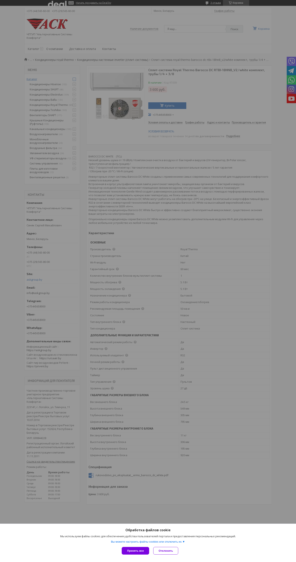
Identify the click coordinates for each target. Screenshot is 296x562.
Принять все (135, 550)
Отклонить (166, 550)
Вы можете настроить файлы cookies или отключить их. (146, 541)
